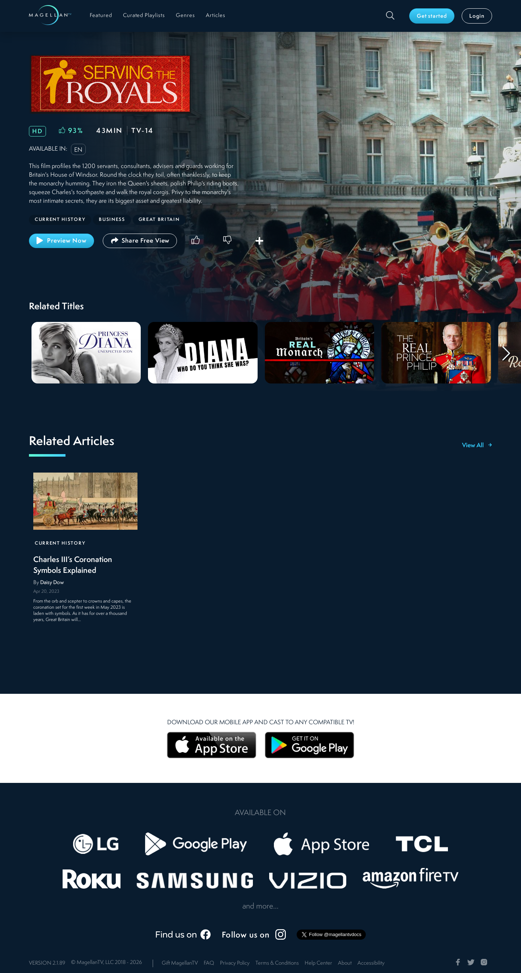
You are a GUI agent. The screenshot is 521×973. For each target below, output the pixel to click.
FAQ (209, 963)
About (345, 963)
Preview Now (61, 240)
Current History (60, 543)
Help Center (318, 963)
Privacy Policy (235, 963)
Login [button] (476, 16)
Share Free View (139, 240)
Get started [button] (432, 16)
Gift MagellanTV (180, 963)
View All (477, 446)
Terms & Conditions (277, 963)
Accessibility (371, 963)
